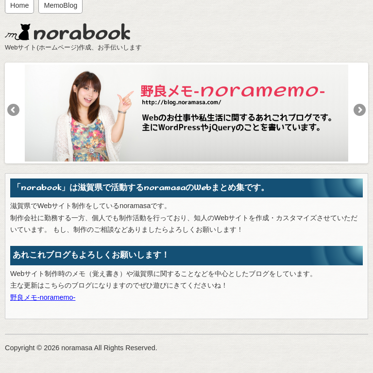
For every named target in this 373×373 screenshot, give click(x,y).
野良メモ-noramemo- (42, 297)
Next (359, 110)
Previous (14, 110)
